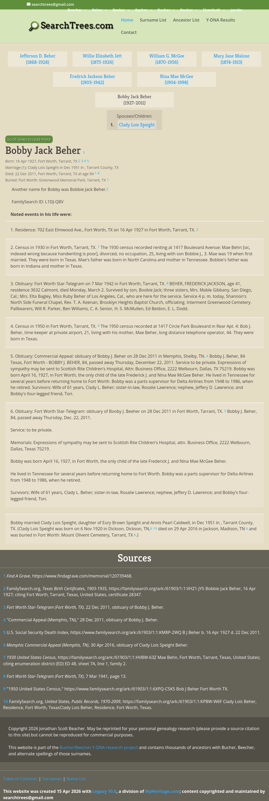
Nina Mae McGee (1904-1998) (176, 79)
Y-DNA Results (220, 20)
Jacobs (236, 10)
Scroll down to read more (29, 139)
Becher (141, 10)
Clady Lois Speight (137, 125)
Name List (76, 779)
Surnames (52, 779)
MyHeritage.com (162, 791)
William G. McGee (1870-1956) (166, 59)
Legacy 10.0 (104, 791)
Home (127, 20)
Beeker (119, 10)
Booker (186, 10)
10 (5, 701)
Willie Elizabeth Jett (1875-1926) (102, 59)
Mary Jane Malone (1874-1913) (232, 59)
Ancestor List (186, 20)
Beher (97, 10)
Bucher (164, 10)
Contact (129, 32)
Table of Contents (20, 779)
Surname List (153, 20)
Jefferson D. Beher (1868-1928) (37, 59)
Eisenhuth (212, 10)
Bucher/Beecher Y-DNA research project (99, 747)
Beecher (75, 10)
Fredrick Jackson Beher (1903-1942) (92, 79)
